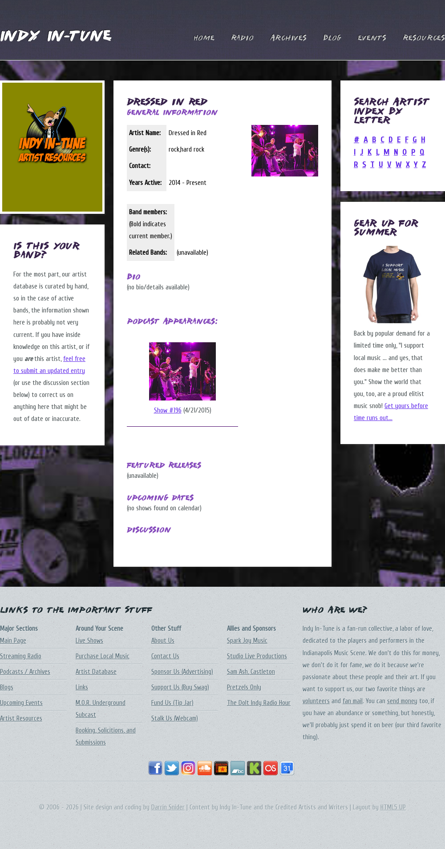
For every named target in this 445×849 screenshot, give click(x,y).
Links (82, 687)
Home (204, 38)
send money (402, 701)
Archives (288, 38)
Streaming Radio (20, 656)
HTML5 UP (393, 807)
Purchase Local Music (102, 656)
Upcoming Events (21, 703)
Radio (242, 38)
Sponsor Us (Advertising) (182, 672)
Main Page (13, 641)
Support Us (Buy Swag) (180, 687)
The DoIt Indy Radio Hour (259, 703)
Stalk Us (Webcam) (174, 718)
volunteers (316, 701)
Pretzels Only (244, 687)
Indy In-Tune (55, 37)
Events (372, 38)
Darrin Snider (168, 807)
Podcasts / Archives (25, 672)
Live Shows (89, 641)
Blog (332, 38)
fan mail (353, 701)
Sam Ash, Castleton (251, 672)
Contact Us (165, 656)
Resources (424, 38)
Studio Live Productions (257, 656)
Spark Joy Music (247, 641)
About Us (162, 641)
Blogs (6, 687)
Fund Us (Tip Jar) (172, 703)
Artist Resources (21, 718)
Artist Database (96, 672)
